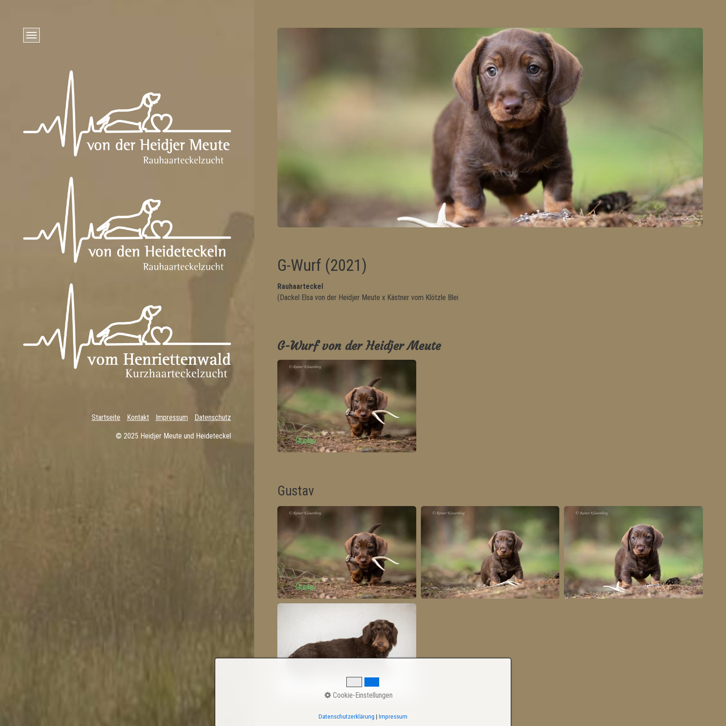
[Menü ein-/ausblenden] (31, 35)
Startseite (106, 417)
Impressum (172, 417)
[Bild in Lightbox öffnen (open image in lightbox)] (346, 406)
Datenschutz (212, 417)
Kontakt (138, 417)
